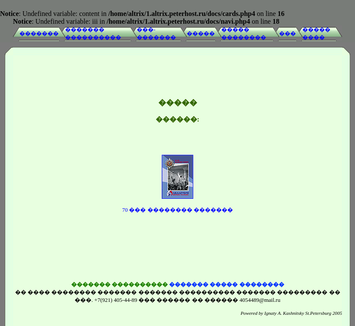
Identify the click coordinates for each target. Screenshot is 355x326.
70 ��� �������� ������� (177, 203)
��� (287, 33)
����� (201, 33)
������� (39, 33)
